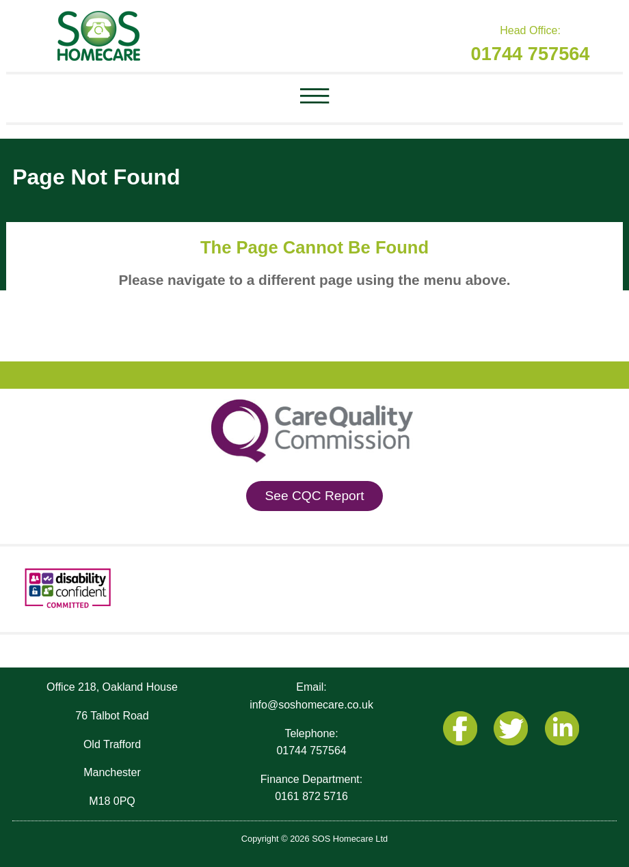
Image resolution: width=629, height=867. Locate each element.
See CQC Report (314, 495)
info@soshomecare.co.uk (311, 705)
